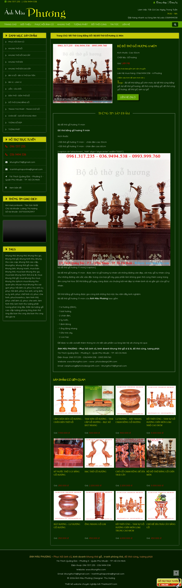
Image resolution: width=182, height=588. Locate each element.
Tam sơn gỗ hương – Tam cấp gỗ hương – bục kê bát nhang (99, 422)
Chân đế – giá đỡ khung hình (22, 116)
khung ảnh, (11, 268)
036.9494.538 (89, 357)
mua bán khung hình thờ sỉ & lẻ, (21, 274)
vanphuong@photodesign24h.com (81, 365)
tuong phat (11, 307)
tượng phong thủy (23, 310)
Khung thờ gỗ (15, 48)
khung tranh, (23, 268)
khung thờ (115, 348)
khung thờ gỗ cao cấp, (27, 265)
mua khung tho (28, 278)
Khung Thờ (63, 24)
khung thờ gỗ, (12, 258)
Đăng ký (173, 2)
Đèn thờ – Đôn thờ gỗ (19, 95)
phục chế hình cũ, (24, 294)
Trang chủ (61, 35)
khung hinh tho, (28, 258)
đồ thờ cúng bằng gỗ (151, 86)
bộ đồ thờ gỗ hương (130, 86)
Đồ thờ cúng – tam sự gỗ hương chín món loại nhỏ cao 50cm (160, 422)
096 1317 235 (14, 1)
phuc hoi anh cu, (35, 287)
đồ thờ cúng (139, 348)
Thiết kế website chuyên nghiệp (81, 584)
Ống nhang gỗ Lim (95, 524)
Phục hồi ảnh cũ (44, 24)
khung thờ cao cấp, (28, 262)
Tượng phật (81, 24)
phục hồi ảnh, (12, 291)
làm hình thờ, (32, 297)
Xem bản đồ (13, 187)
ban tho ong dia (22, 313)
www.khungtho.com (77, 361)
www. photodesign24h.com (103, 361)
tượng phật (33, 303)
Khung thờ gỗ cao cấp (19, 55)
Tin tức (114, 24)
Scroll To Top (176, 573)
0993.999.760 (104, 357)
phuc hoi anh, (26, 291)
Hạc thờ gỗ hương (95, 471)
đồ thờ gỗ (132, 89)
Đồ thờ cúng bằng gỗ (18, 102)
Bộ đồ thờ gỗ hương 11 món (137, 46)
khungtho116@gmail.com (20, 162)
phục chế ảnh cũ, (14, 300)
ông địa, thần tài (25, 307)
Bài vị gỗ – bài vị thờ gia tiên (21, 75)
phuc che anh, (30, 300)
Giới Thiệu (25, 24)
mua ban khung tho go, (28, 271)
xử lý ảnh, (38, 291)
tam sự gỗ (143, 89)
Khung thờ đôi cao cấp (19, 68)
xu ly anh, (10, 294)
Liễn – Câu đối (14, 89)
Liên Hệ (126, 24)
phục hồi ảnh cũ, (18, 287)
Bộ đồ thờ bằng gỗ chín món (139, 82)
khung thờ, (22, 255)
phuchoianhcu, (18, 297)
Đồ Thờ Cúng (99, 24)
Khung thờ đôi (15, 62)
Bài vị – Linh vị (14, 82)
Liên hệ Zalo (128, 97)
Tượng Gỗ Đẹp (15, 122)
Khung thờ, (11, 255)
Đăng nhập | (163, 2)
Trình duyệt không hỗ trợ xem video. (24, 231)
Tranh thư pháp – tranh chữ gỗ (24, 109)
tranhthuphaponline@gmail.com (24, 169)
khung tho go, (35, 255)
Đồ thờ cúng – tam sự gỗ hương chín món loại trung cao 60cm (130, 527)
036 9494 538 (30, 1)
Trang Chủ (10, 24)
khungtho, (10, 265)
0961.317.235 (75, 357)
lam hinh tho (21, 303)
